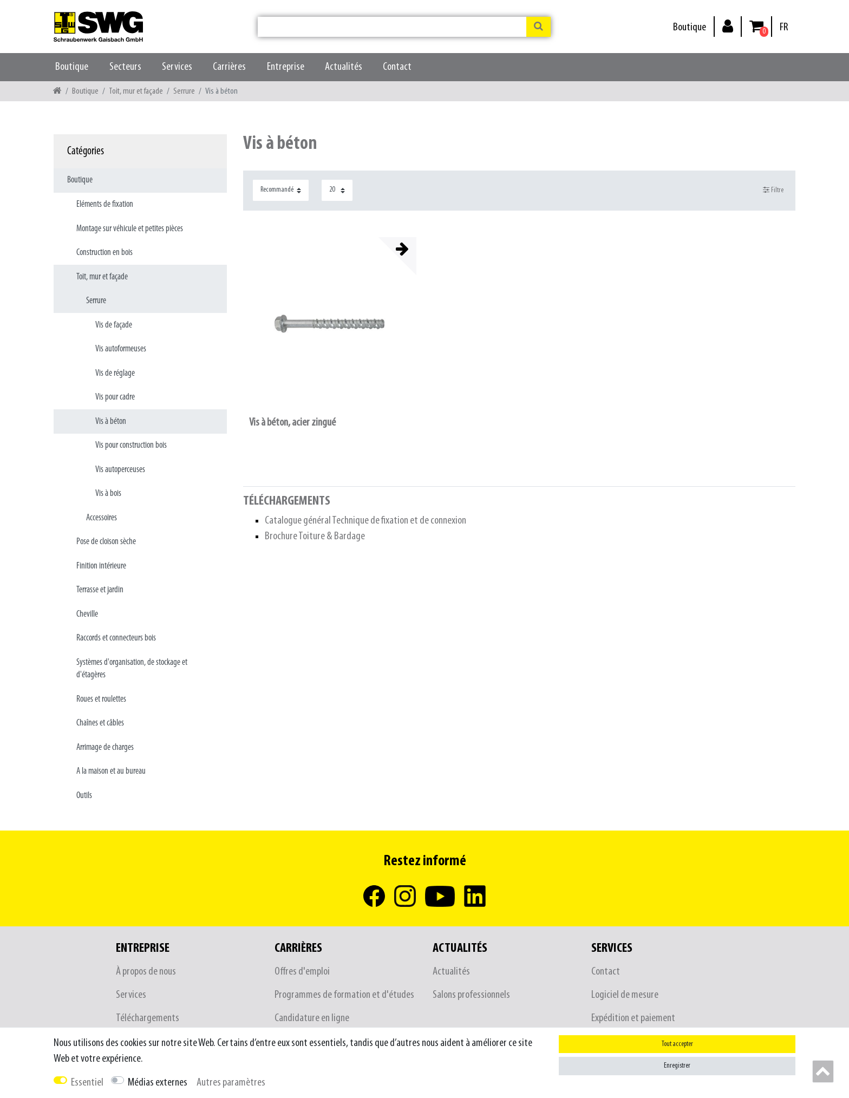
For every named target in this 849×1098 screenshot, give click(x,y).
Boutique (689, 27)
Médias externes (157, 1082)
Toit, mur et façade (136, 91)
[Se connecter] (728, 25)
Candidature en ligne (312, 1018)
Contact (397, 67)
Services (177, 67)
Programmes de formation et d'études (344, 995)
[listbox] (329, 323)
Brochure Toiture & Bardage (315, 536)
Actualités (343, 67)
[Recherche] (538, 27)
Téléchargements (147, 1018)
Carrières (229, 67)
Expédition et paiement (633, 1018)
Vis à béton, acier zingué (292, 422)
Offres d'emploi (302, 971)
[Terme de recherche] (392, 27)
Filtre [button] (773, 190)
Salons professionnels (471, 995)
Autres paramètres (231, 1082)
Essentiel (87, 1082)
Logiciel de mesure (624, 995)
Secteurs (125, 67)
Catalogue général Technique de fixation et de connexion (365, 520)
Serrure (184, 91)
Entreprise (285, 67)
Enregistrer (677, 1066)
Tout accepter (677, 1044)
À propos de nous (146, 971)
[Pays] (783, 27)
